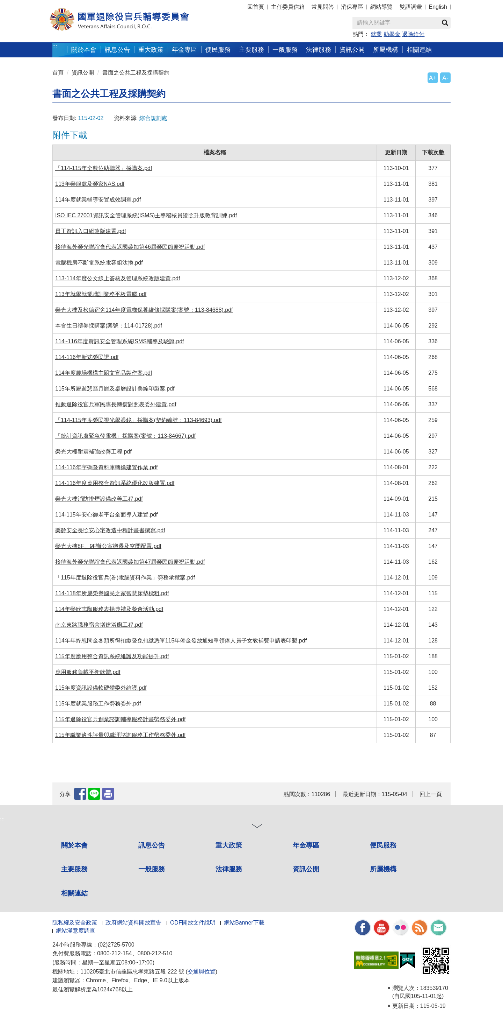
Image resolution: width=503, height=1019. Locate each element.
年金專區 (184, 49)
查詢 (445, 23)
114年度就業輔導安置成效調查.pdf (98, 200)
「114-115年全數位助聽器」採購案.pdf (103, 168)
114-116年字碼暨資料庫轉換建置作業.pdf (106, 467)
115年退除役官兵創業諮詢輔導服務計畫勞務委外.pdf (120, 719)
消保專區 (352, 7)
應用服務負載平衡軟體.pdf (88, 672)
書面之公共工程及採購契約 (135, 73)
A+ (433, 78)
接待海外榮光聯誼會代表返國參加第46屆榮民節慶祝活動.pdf (130, 247)
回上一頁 (431, 794)
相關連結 (74, 893)
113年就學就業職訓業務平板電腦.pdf (100, 294)
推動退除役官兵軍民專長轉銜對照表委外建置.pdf (115, 404)
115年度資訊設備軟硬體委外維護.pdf (100, 688)
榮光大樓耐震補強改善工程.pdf (93, 452)
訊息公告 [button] (117, 49)
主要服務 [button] (251, 49)
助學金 (392, 34)
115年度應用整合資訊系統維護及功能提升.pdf (112, 656)
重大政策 (150, 49)
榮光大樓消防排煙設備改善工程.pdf (99, 499)
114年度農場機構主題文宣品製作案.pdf (103, 373)
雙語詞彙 (411, 7)
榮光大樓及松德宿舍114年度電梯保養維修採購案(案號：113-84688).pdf (144, 310)
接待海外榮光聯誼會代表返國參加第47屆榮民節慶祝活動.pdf (130, 562)
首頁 (58, 73)
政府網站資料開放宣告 (133, 923)
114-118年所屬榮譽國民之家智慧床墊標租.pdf (112, 593)
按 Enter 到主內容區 (31, 5)
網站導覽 (381, 7)
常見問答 (323, 7)
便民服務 (383, 845)
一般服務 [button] (285, 49)
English (438, 7)
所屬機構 (383, 869)
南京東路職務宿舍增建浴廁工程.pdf (99, 625)
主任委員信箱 (288, 7)
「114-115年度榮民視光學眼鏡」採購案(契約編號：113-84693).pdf (138, 420)
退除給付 (413, 34)
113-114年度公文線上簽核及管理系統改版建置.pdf (117, 278)
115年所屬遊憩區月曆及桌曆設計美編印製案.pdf (114, 389)
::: (54, 46)
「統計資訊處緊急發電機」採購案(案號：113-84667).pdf (125, 436)
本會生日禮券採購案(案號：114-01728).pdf (108, 326)
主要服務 (74, 869)
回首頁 (255, 7)
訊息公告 (151, 845)
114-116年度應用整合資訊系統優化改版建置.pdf (114, 483)
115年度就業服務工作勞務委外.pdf (98, 704)
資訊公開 (83, 73)
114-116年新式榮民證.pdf (86, 357)
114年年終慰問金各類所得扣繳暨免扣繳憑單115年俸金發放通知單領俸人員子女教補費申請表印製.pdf (181, 641)
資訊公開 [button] (352, 49)
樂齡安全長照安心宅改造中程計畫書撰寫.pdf (110, 530)
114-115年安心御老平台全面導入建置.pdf (106, 515)
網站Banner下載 (244, 923)
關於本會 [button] (83, 49)
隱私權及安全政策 (74, 923)
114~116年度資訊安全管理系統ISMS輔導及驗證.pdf (119, 341)
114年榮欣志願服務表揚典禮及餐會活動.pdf (109, 609)
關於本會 (74, 845)
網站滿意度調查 (75, 931)
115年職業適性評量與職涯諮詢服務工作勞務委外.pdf (120, 735)
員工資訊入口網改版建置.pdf (90, 231)
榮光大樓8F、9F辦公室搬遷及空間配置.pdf (108, 546)
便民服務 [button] (218, 49)
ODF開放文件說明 (193, 923)
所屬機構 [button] (385, 49)
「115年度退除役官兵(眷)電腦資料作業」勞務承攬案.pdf (125, 578)
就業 (376, 34)
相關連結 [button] (419, 49)
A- (445, 78)
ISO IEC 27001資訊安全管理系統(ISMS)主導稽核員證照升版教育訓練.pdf (146, 215)
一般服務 (151, 869)
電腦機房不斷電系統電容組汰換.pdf (99, 263)
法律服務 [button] (318, 49)
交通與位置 (202, 972)
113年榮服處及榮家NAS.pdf (89, 184)
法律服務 (229, 869)
